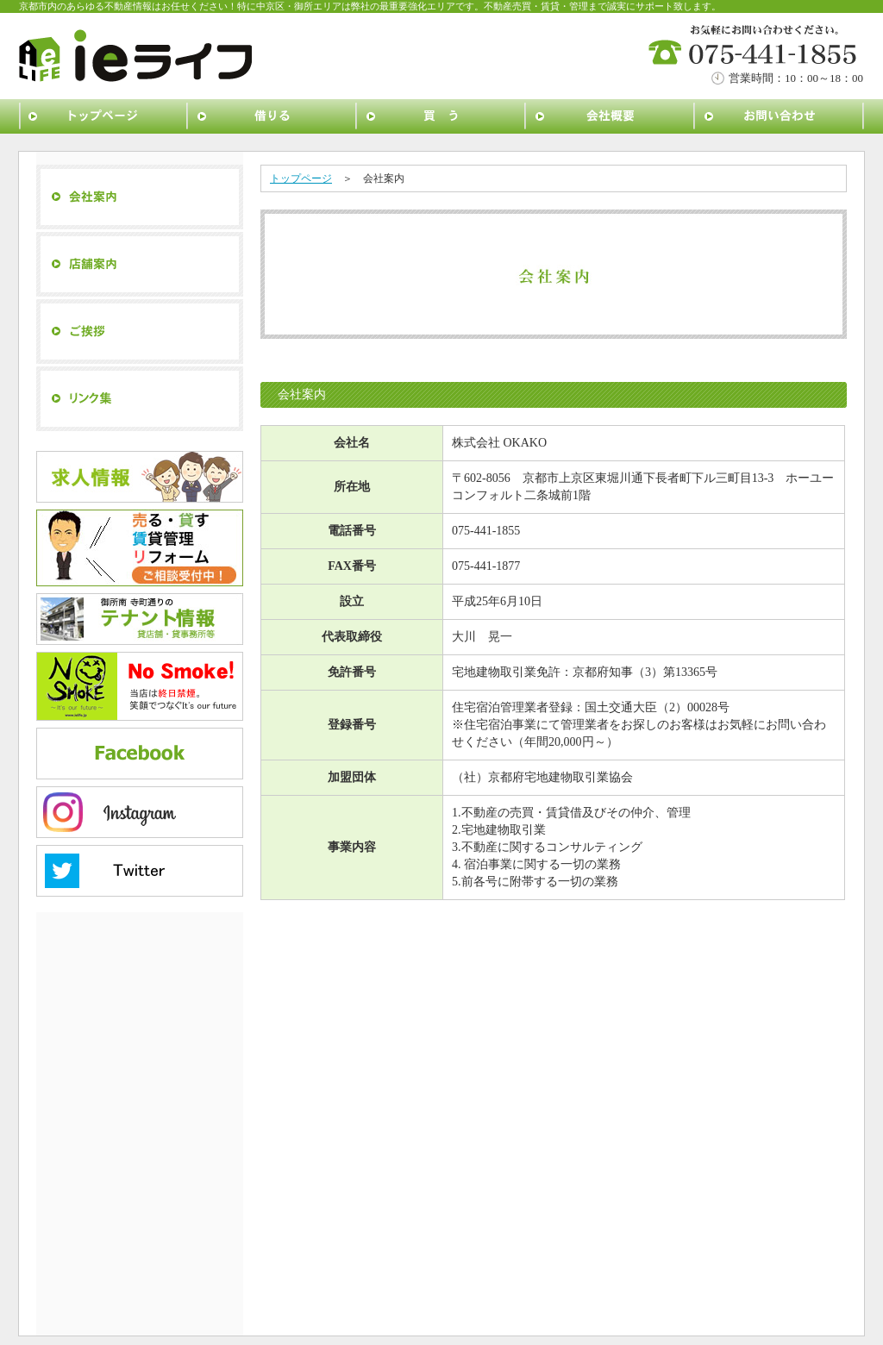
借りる (272, 116)
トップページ (103, 116)
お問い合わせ (779, 116)
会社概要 (610, 116)
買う (441, 116)
